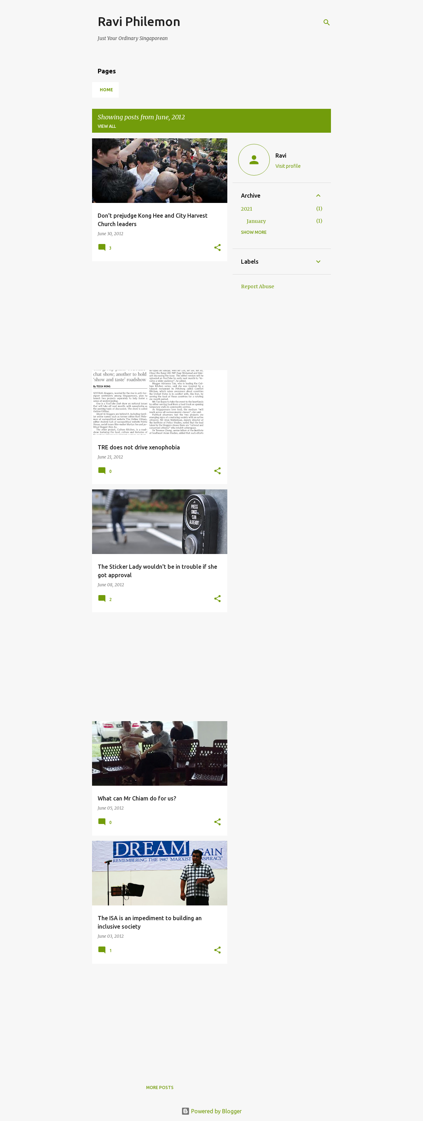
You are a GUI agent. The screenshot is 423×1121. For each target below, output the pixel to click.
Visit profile (288, 166)
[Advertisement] (157, 315)
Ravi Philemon (139, 21)
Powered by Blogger (211, 1111)
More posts (160, 1087)
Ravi (280, 155)
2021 (246, 209)
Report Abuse (257, 286)
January (256, 221)
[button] (217, 248)
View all (107, 126)
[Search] (327, 22)
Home (106, 89)
